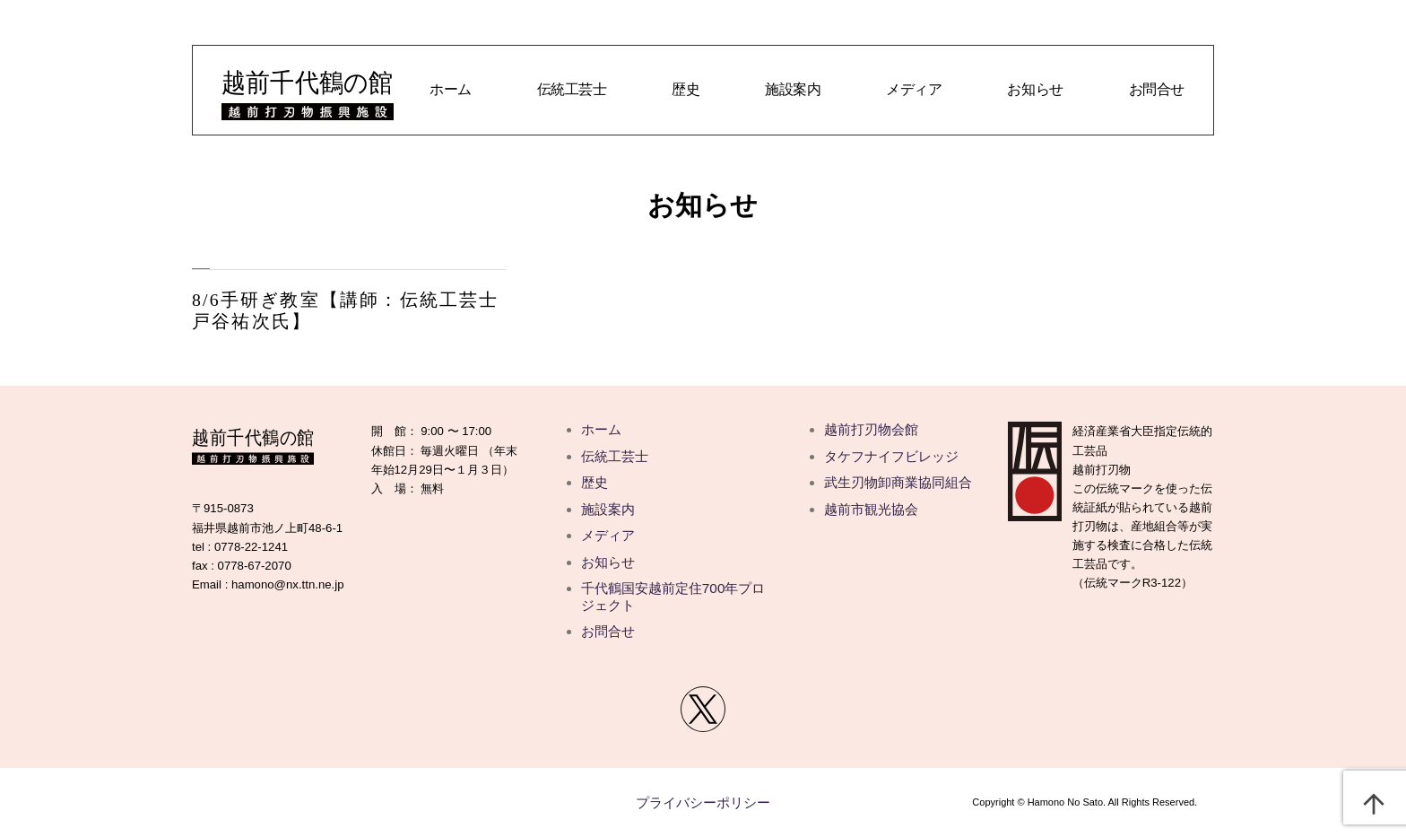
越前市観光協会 (871, 509)
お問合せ (1157, 89)
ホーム (451, 89)
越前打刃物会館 (871, 429)
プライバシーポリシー (703, 802)
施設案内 (792, 89)
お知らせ (1035, 89)
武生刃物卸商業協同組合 (898, 482)
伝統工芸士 (572, 89)
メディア (914, 89)
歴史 (685, 89)
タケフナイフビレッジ (891, 456)
